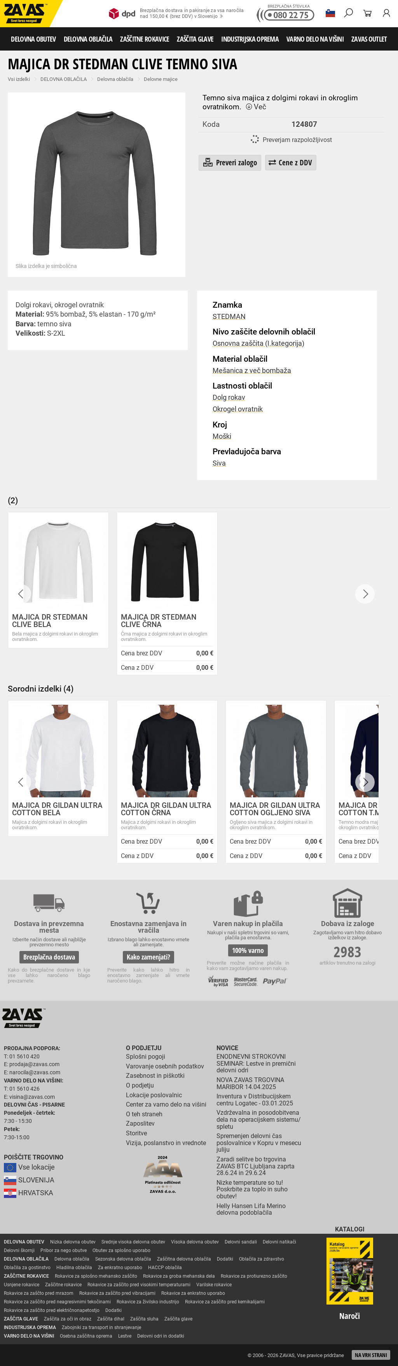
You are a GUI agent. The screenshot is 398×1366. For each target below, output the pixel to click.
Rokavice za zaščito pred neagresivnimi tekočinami (57, 1302)
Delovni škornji (19, 1250)
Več (255, 106)
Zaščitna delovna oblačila (184, 1259)
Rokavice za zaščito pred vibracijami (117, 1293)
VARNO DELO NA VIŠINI (315, 39)
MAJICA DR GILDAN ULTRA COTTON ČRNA (166, 809)
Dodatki (225, 1259)
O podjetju (144, 1048)
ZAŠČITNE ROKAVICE (144, 39)
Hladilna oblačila (74, 1267)
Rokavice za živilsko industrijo (148, 1302)
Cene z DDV (290, 162)
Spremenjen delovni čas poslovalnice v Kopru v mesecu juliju (258, 1142)
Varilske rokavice (214, 1284)
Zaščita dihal (110, 1319)
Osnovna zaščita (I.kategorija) (258, 343)
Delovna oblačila (115, 79)
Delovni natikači (279, 1242)
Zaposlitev (140, 1123)
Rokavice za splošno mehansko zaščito (96, 1276)
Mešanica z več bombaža (252, 371)
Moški (222, 436)
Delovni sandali (241, 1242)
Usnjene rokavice (21, 1284)
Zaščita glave (178, 1319)
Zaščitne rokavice (63, 1284)
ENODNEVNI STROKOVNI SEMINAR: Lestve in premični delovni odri (256, 1063)
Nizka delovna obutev (73, 1242)
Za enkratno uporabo (120, 1267)
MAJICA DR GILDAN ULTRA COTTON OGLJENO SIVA (275, 809)
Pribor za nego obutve (63, 1250)
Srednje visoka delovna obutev (133, 1242)
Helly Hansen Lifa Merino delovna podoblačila (251, 1209)
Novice (227, 1048)
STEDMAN (229, 316)
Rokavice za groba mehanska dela (179, 1276)
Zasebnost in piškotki (155, 1075)
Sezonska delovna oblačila (123, 1259)
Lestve (124, 1336)
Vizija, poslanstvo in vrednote (166, 1143)
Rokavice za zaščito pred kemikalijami (225, 1302)
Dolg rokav (229, 397)
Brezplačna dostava (49, 956)
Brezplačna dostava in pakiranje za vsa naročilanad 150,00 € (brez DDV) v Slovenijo (176, 13)
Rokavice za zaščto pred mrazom (38, 1293)
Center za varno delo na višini (166, 1104)
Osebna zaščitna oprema (86, 1336)
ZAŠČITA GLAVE (195, 39)
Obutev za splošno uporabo (121, 1250)
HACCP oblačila (165, 1267)
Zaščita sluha (144, 1319)
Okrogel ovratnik (238, 409)
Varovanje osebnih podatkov (165, 1066)
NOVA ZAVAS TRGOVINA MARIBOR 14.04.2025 (250, 1083)
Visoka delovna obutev (195, 1242)
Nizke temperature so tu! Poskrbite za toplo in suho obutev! (252, 1189)
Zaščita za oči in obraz (67, 1319)
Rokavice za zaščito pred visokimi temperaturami (138, 1284)
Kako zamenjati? (148, 956)
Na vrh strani (371, 1355)
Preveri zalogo (229, 162)
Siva (219, 463)
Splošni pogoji (145, 1056)
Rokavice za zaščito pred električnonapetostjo (52, 1310)
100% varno (248, 950)
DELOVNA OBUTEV (33, 39)
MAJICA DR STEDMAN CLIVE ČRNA (158, 621)
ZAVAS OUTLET (369, 39)
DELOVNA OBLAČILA (88, 39)
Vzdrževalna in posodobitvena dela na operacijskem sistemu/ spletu (258, 1119)
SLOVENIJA (29, 1180)
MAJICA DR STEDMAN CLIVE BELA (49, 621)
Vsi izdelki (19, 79)
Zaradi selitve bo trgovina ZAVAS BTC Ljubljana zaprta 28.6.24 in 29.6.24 (255, 1166)
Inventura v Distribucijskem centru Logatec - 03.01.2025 (254, 1100)
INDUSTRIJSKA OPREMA (250, 39)
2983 (347, 951)
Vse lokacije (29, 1167)
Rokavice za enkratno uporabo (193, 1293)
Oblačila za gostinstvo (27, 1267)
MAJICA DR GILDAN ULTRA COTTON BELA (57, 809)
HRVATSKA (28, 1193)
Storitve (136, 1133)
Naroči (349, 1315)
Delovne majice (161, 79)
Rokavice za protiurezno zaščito (254, 1276)
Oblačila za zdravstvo (261, 1259)
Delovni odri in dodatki (160, 1336)
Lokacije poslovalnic (154, 1095)
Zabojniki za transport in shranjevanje (101, 1327)
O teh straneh (144, 1114)
